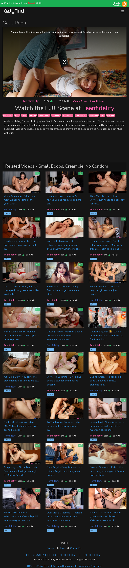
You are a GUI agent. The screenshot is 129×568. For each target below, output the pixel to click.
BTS (102, 115)
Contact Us (76, 548)
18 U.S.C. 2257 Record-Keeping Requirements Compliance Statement (64, 566)
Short (24, 115)
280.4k (64, 101)
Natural (32, 115)
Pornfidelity (10, 209)
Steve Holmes (96, 101)
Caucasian (7, 115)
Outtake (110, 115)
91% (48, 101)
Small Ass (93, 115)
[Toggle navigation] (122, 11)
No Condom (68, 115)
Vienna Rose (80, 101)
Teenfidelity (31, 101)
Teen (17, 115)
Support (51, 548)
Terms (63, 548)
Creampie (56, 115)
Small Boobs (44, 115)
